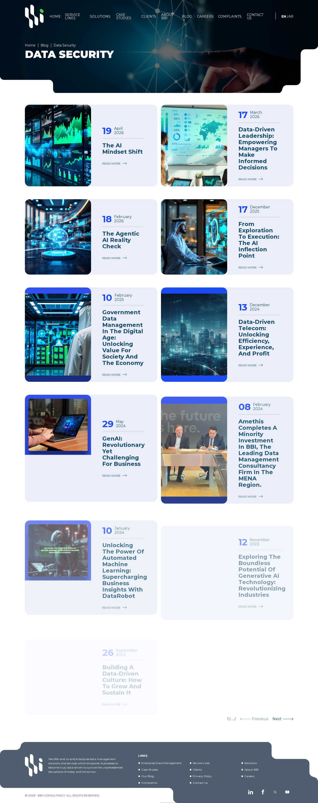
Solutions (250, 763)
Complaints (149, 782)
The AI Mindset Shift (122, 148)
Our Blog (147, 776)
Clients (197, 769)
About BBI (251, 769)
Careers (249, 776)
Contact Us (200, 782)
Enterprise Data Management (161, 763)
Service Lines (201, 763)
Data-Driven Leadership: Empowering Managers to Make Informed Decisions (257, 148)
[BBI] (34, 16)
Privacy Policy (202, 776)
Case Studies (149, 769)
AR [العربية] (290, 16)
